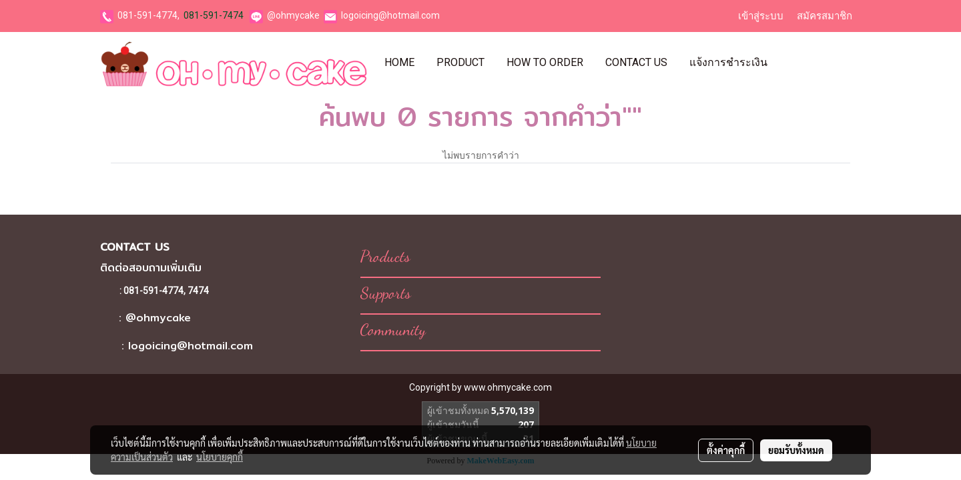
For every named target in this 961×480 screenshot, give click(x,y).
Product (460, 62)
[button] (790, 62)
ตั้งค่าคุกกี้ (726, 450)
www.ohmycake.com (508, 387)
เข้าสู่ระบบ (760, 16)
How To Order (545, 62)
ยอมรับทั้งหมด (796, 450)
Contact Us (636, 62)
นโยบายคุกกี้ (219, 457)
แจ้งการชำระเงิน (728, 62)
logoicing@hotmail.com (390, 15)
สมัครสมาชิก (824, 16)
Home (399, 62)
